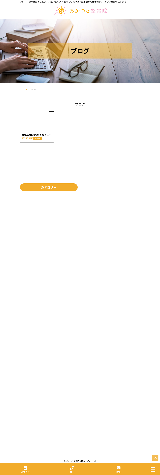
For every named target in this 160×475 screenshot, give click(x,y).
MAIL (118, 472)
